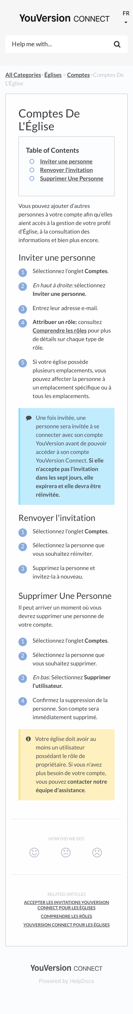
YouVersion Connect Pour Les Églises (66, 924)
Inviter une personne (66, 161)
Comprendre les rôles (60, 330)
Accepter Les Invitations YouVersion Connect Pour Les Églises (66, 905)
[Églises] (53, 75)
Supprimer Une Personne (71, 178)
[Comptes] (78, 75)
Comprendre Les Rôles (66, 916)
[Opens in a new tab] (66, 967)
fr (126, 13)
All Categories (23, 75)
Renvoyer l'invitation (66, 170)
